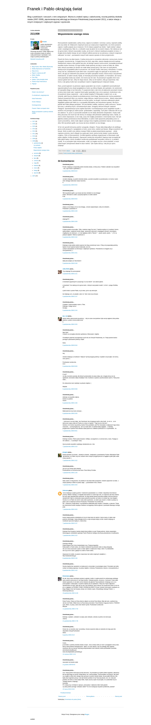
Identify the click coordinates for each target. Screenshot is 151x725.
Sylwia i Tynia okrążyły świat (40, 79)
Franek (44, 41)
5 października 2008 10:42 (70, 237)
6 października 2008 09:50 (70, 366)
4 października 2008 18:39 (70, 221)
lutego (36, 170)
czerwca (36, 160)
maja (35, 163)
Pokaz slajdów (38, 147)
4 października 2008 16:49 (70, 211)
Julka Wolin (66, 269)
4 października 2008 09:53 (70, 199)
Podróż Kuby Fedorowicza (39, 81)
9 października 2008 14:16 (70, 570)
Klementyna (66, 576)
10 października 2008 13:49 (70, 593)
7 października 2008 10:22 (70, 460)
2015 (34, 126)
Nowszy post (62, 696)
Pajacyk (34, 83)
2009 (34, 138)
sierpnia (36, 155)
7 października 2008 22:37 (70, 523)
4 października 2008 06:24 (70, 171)
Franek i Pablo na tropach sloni (40, 108)
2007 (34, 176)
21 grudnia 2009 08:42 (69, 664)
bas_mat (65, 316)
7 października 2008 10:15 (70, 446)
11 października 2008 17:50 (70, 609)
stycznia (36, 173)
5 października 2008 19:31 (70, 253)
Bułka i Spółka (36, 75)
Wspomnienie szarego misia (41, 150)
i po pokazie (37, 145)
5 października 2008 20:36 (70, 263)
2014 (34, 128)
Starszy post (118, 696)
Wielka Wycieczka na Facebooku (41, 69)
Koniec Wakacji (36, 102)
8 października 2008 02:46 (70, 558)
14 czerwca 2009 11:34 (69, 654)
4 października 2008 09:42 (70, 185)
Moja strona (35, 71)
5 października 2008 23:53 (70, 324)
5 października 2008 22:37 (70, 296)
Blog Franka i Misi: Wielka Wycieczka (42, 66)
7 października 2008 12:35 (70, 472)
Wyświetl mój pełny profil (37, 59)
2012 (34, 131)
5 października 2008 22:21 (70, 273)
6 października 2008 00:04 (70, 345)
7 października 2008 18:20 (70, 509)
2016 (34, 124)
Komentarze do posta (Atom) (73, 699)
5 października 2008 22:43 (70, 310)
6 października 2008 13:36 (70, 403)
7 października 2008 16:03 (70, 485)
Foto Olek (34, 77)
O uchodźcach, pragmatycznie (40, 95)
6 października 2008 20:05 (70, 413)
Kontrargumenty (36, 105)
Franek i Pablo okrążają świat (54, 8)
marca (36, 168)
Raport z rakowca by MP (39, 73)
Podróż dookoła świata (69, 153)
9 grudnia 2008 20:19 (68, 635)
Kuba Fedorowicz (37, 98)
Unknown (65, 490)
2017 (34, 121)
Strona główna (90, 696)
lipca (35, 158)
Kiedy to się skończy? (38, 92)
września (36, 153)
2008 (34, 141)
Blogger (87, 714)
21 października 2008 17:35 (70, 621)
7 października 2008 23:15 (70, 535)
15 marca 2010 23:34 (68, 689)
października (37, 143)
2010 (34, 136)
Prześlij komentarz (66, 693)
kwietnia (36, 165)
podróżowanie (78, 153)
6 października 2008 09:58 (70, 389)
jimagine (65, 452)
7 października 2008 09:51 (70, 431)
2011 (34, 133)
